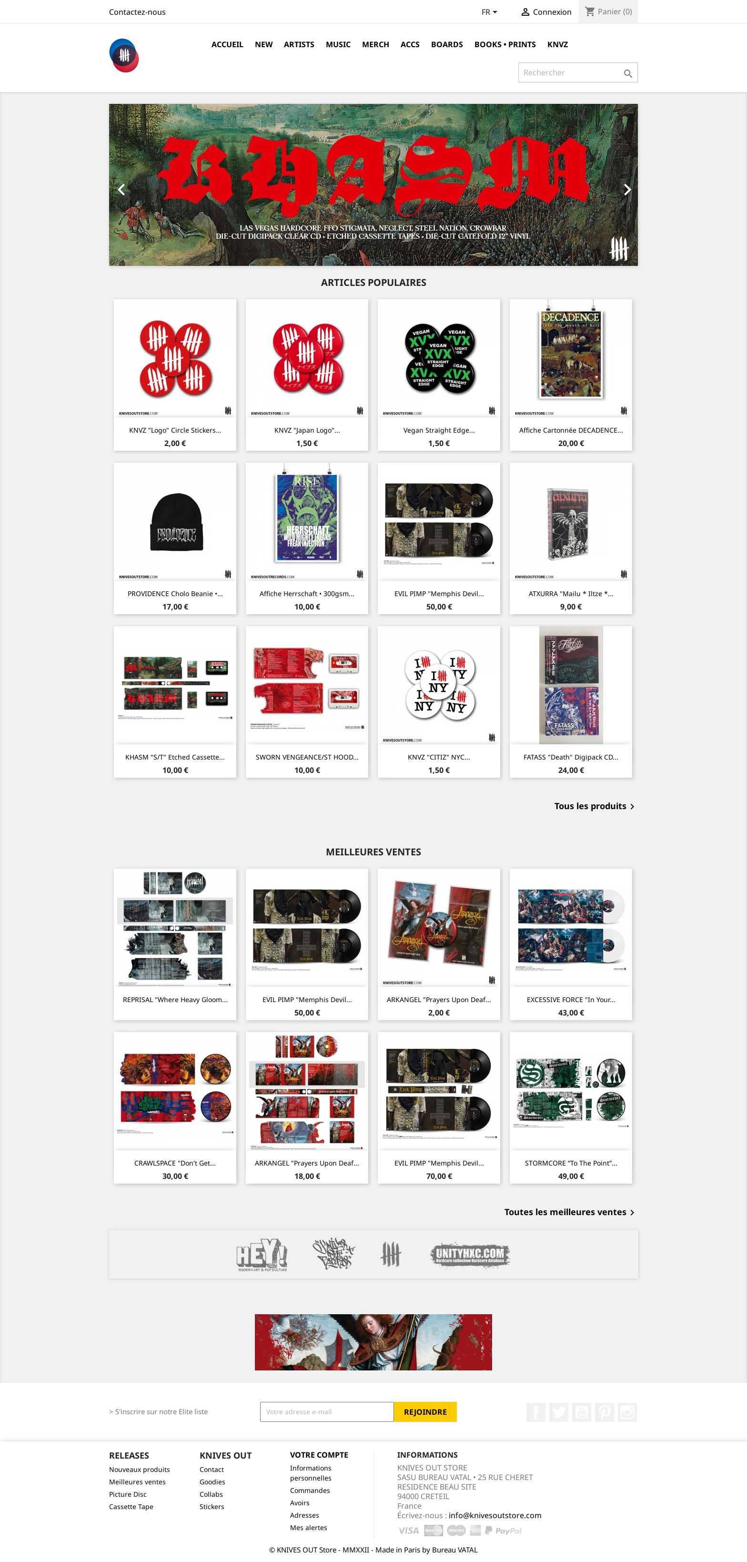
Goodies (212, 1481)
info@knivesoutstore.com (495, 1515)
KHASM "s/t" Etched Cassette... (175, 756)
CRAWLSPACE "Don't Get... (175, 1162)
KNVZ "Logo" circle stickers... (175, 430)
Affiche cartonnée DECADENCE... (571, 430)
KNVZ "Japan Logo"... (307, 430)
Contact (212, 1469)
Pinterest (604, 1412)
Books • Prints (505, 44)
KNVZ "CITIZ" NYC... (439, 756)
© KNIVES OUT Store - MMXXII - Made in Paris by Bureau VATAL (373, 1549)
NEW (264, 44)
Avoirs (300, 1502)
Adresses (304, 1515)
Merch (375, 44)
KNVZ (557, 44)
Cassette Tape (131, 1506)
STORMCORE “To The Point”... (571, 1162)
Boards (447, 44)
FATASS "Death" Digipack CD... (571, 756)
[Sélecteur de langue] (491, 13)
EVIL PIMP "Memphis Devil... (439, 593)
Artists (299, 44)
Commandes (310, 1490)
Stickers (212, 1506)
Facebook (535, 1412)
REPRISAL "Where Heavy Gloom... (175, 999)
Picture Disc (128, 1494)
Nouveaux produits (139, 1469)
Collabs (211, 1494)
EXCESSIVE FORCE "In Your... (571, 999)
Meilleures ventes (137, 1481)
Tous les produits (596, 806)
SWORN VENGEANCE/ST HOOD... (307, 756)
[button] (149, 185)
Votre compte (319, 1455)
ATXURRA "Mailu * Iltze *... (571, 593)
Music (338, 44)
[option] (373, 185)
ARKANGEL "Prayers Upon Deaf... (439, 999)
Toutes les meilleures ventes (571, 1212)
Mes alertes (308, 1527)
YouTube (581, 1412)
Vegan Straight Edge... (439, 430)
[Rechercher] (578, 72)
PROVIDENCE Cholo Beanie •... (175, 593)
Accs (410, 44)
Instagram (627, 1412)
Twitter (558, 1412)
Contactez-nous (137, 12)
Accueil (227, 44)
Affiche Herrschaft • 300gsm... (307, 593)
